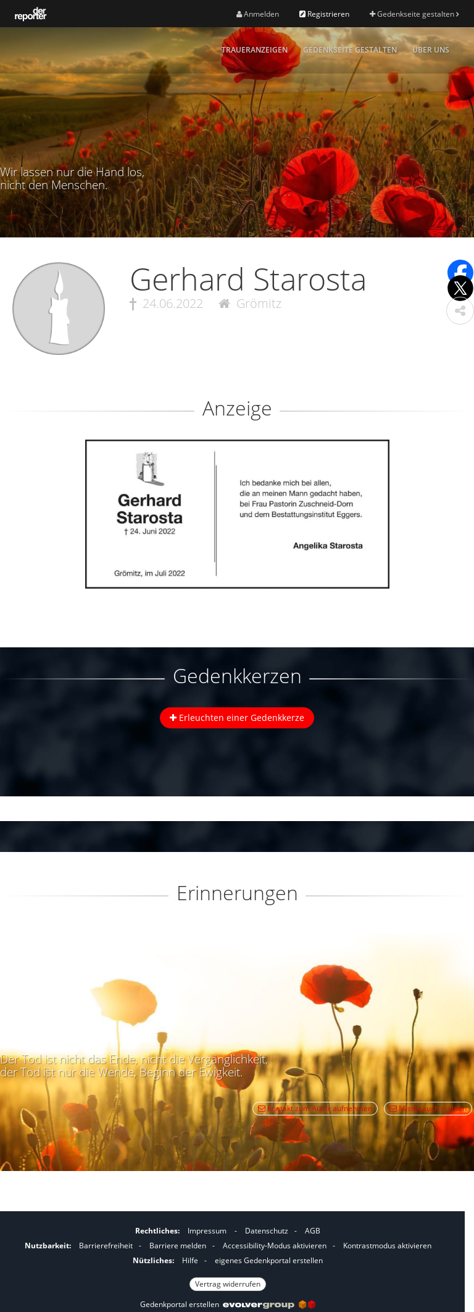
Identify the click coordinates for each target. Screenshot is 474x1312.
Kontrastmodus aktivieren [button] (387, 1245)
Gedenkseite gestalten (414, 14)
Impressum (207, 1230)
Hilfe (190, 1260)
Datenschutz (266, 1230)
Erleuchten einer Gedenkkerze (237, 717)
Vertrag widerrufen (227, 1284)
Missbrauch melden (428, 1108)
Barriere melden (177, 1245)
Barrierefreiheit (106, 1245)
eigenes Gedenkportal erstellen (269, 1260)
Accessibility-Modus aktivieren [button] (274, 1245)
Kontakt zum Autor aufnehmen (315, 1108)
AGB (312, 1230)
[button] (460, 311)
